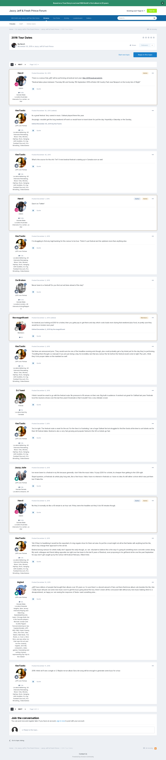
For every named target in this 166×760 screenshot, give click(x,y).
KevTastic (20, 110)
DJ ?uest (20, 390)
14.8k (21, 92)
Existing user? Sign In (136, 11)
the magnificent (20, 317)
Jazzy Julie (20, 467)
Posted (41, 73)
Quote (39, 89)
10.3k (21, 300)
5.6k (20, 130)
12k (21, 602)
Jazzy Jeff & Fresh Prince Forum (28, 10)
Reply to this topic (145, 55)
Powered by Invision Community (83, 757)
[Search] (128, 18)
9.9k (20, 487)
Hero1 (22, 44)
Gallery (88, 18)
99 (21, 337)
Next (20, 64)
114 (21, 410)
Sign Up (152, 11)
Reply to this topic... (30, 730)
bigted (20, 582)
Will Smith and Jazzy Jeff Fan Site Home (25, 18)
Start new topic (124, 55)
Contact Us (83, 754)
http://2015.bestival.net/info (92, 78)
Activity (66, 18)
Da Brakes (20, 280)
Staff (21, 24)
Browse (46, 19)
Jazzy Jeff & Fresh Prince (44, 46)
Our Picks (56, 18)
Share (133, 45)
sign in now (61, 721)
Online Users (31, 24)
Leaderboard (77, 18)
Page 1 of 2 (34, 64)
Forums (12, 24)
